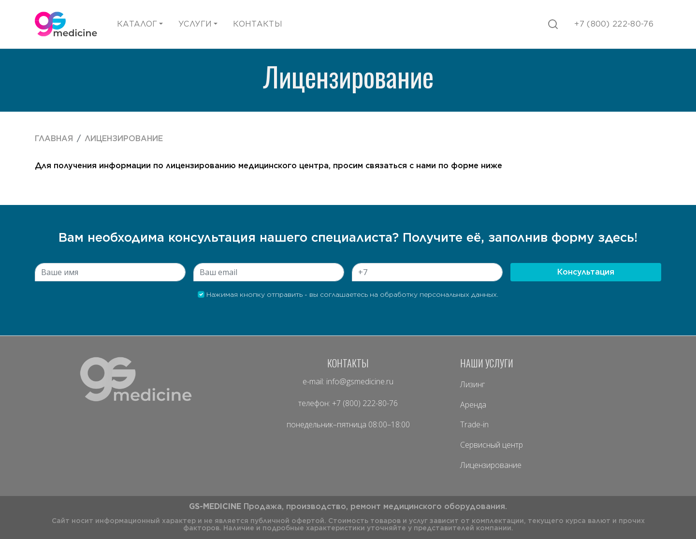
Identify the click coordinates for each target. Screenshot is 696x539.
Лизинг (472, 384)
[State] (268, 272)
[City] (110, 272)
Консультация (585, 272)
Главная (54, 138)
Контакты (257, 24)
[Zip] (427, 272)
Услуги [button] (195, 24)
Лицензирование (124, 138)
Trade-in (474, 424)
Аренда (473, 404)
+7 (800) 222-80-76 (365, 403)
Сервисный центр (491, 444)
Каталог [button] (137, 24)
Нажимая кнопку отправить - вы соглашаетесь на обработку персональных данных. (348, 294)
